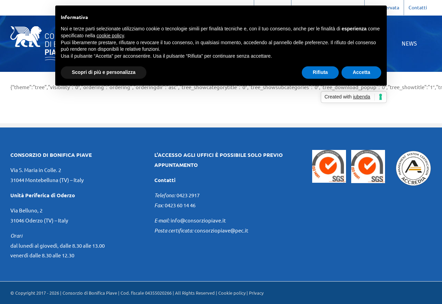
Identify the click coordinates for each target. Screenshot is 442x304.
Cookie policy (232, 293)
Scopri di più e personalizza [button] (103, 72)
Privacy (256, 293)
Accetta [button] (361, 72)
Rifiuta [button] (320, 72)
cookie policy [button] (110, 35)
